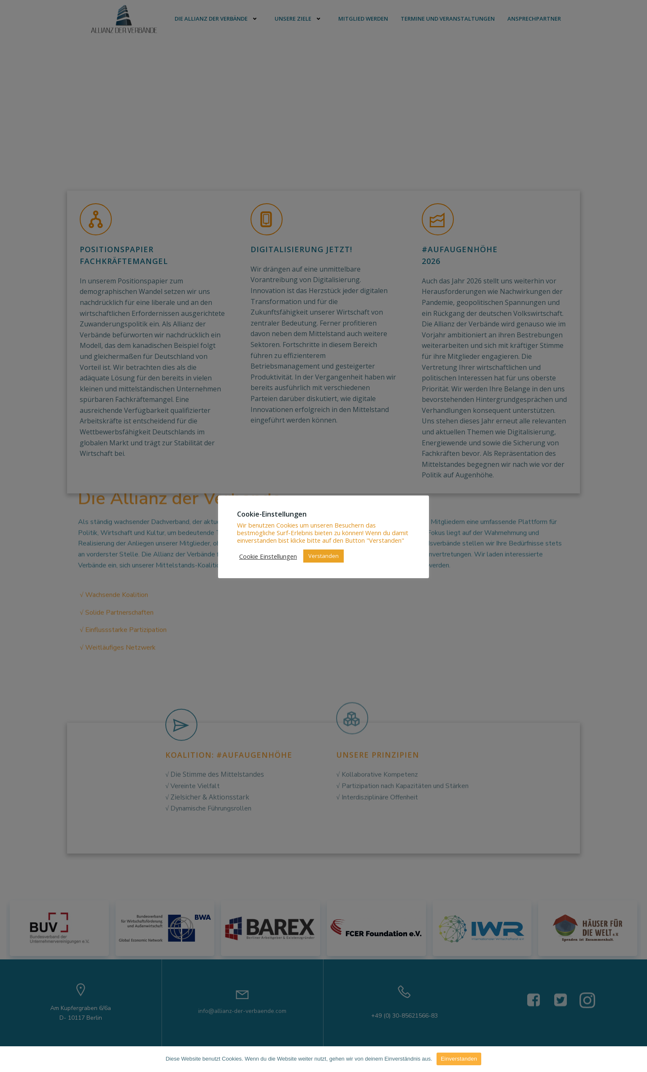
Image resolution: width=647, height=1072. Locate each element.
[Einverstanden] (636, 1059)
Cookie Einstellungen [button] (268, 556)
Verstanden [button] (323, 556)
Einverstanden (459, 1059)
